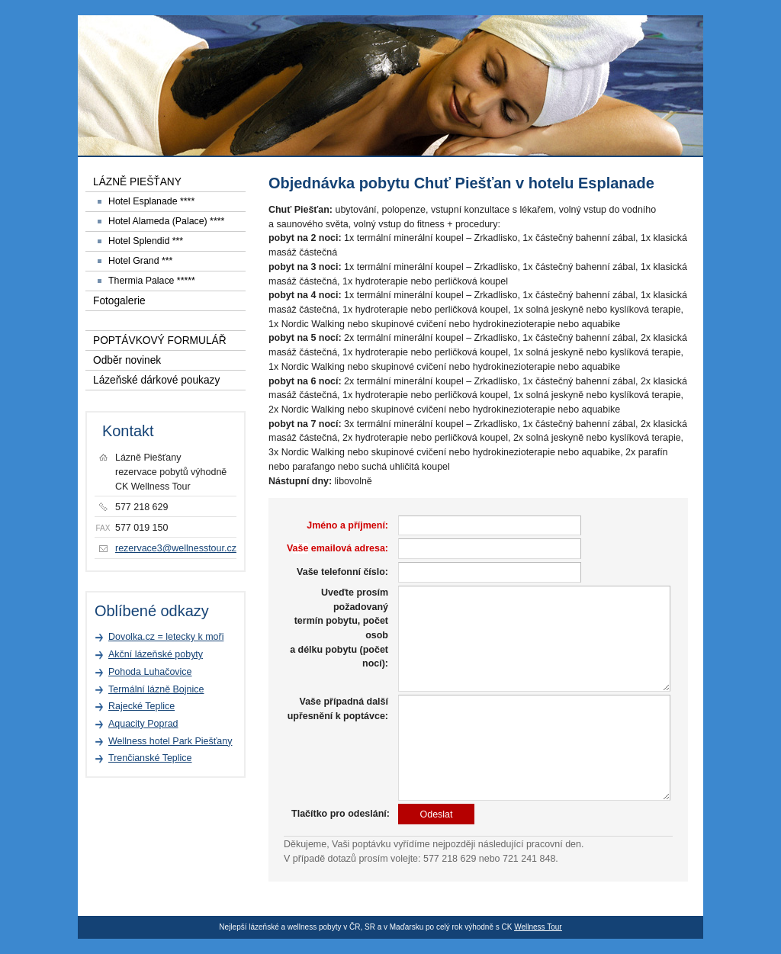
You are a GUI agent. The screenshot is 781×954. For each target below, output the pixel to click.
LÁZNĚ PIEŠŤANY (137, 182)
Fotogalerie (119, 301)
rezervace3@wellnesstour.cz (175, 548)
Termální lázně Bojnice (156, 689)
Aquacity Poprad (143, 723)
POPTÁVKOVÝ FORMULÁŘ (160, 340)
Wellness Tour (537, 927)
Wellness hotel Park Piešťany (170, 741)
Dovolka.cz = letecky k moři (165, 636)
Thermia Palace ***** (151, 280)
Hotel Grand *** (140, 260)
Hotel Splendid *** (145, 241)
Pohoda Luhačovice (150, 672)
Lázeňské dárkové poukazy (156, 380)
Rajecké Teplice (141, 706)
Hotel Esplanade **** (151, 201)
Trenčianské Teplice (150, 758)
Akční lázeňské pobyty (155, 654)
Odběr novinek (127, 360)
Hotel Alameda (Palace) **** (166, 221)
